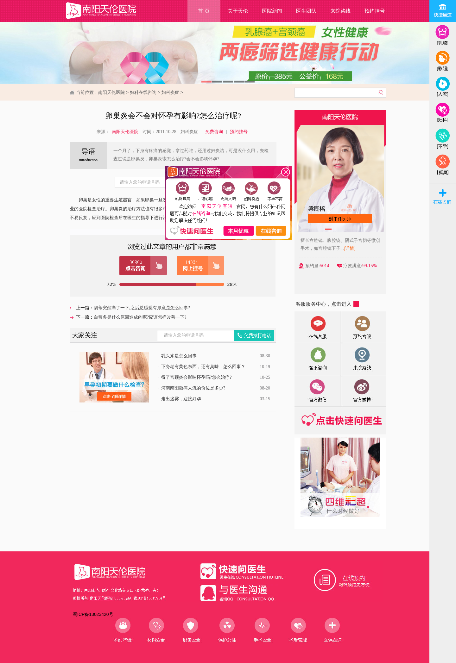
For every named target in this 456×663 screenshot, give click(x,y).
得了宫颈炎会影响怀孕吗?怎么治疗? (196, 377)
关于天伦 (238, 11)
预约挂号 (374, 11)
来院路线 (340, 11)
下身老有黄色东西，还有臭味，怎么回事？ (203, 366)
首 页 (203, 11)
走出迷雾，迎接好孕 (181, 398)
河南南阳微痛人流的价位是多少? (193, 388)
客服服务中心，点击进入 (327, 304)
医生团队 (306, 11)
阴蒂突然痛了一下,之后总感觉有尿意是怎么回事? (142, 307)
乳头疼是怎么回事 (179, 355)
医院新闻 (272, 11)
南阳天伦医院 (111, 92)
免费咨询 (214, 131)
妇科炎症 (170, 92)
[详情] (350, 248)
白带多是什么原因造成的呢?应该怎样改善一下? (140, 317)
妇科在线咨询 (143, 92)
